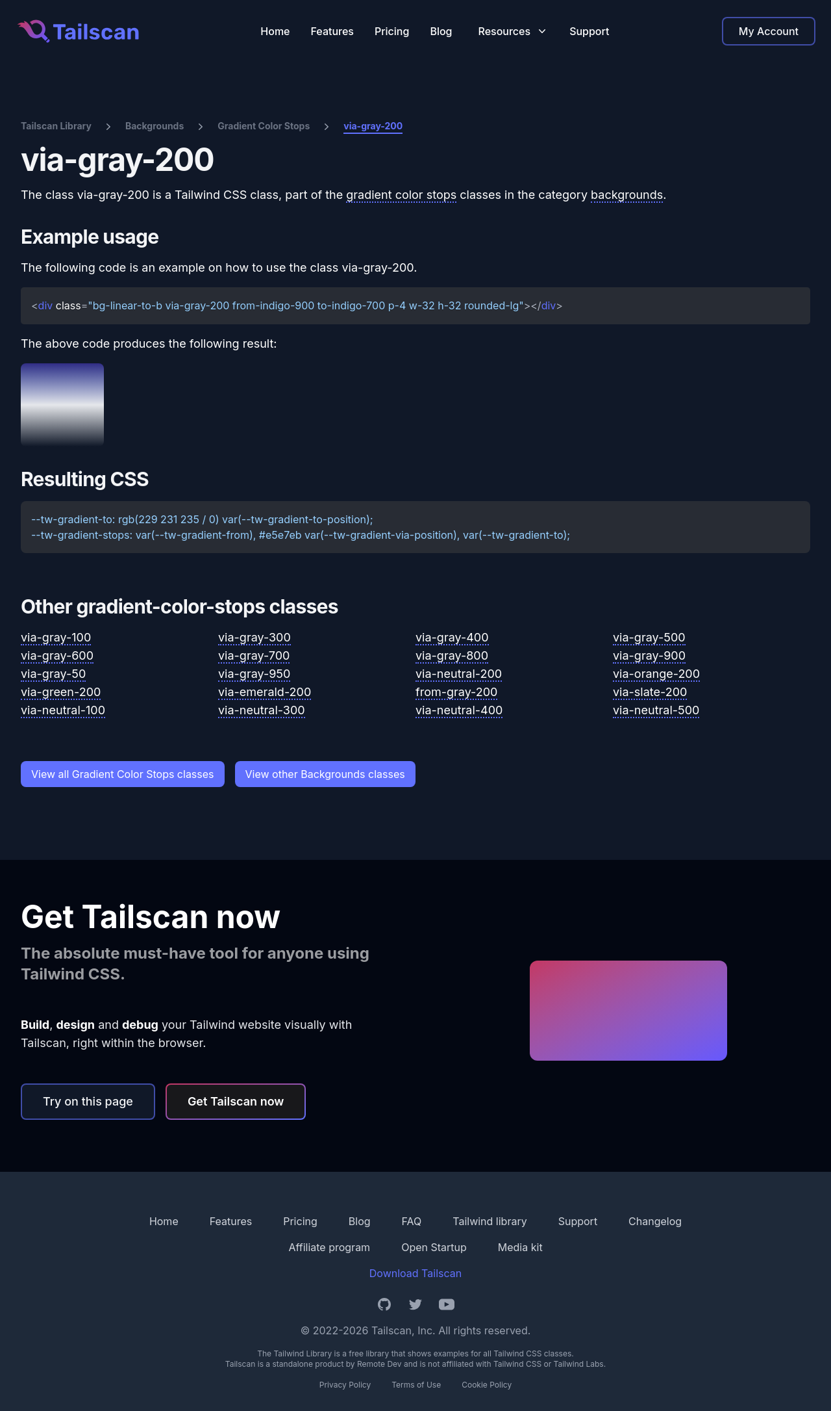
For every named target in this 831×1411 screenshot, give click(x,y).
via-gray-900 (649, 655)
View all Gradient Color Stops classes (122, 774)
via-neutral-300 (261, 710)
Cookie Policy (487, 1385)
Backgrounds (154, 125)
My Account (769, 31)
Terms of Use (416, 1385)
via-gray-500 (649, 637)
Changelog (655, 1221)
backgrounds (627, 194)
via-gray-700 (254, 655)
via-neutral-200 (459, 673)
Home (275, 31)
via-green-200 (61, 692)
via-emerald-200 (264, 692)
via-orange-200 (656, 673)
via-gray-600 (57, 655)
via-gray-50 (53, 673)
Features (332, 31)
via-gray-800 (452, 655)
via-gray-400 (452, 637)
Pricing (392, 31)
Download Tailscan (415, 1273)
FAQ (412, 1221)
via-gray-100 (56, 637)
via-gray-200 (373, 125)
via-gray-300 (254, 637)
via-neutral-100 (63, 710)
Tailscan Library (56, 125)
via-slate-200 (650, 692)
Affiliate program (329, 1247)
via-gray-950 (254, 673)
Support (589, 31)
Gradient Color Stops (263, 125)
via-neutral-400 (459, 710)
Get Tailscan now (236, 1101)
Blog (441, 31)
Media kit (520, 1247)
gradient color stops (401, 194)
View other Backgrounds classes (325, 774)
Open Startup (434, 1247)
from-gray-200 (456, 692)
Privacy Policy (345, 1385)
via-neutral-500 (656, 710)
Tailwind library (490, 1221)
